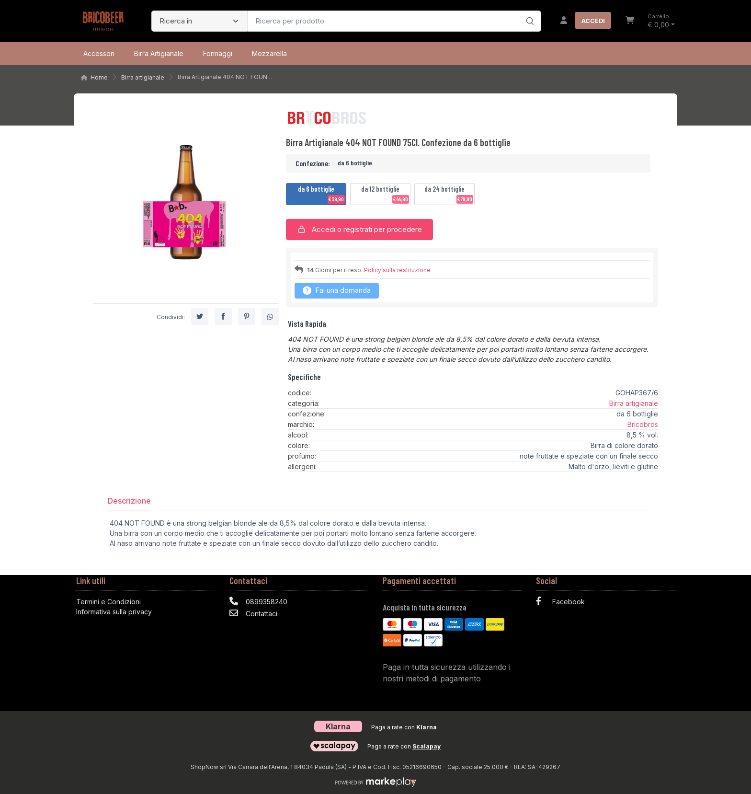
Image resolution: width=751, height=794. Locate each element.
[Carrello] (630, 21)
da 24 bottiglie (448, 194)
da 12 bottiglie (385, 194)
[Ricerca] (528, 11)
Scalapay (426, 746)
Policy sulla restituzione (397, 270)
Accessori (98, 53)
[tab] (129, 500)
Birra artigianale (158, 53)
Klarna (426, 727)
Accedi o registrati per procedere (359, 229)
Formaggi (217, 53)
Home (99, 77)
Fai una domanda (337, 290)
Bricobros (642, 424)
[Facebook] (605, 603)
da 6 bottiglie (321, 194)
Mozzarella (269, 53)
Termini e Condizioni (108, 602)
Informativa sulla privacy (114, 612)
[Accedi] (582, 21)
